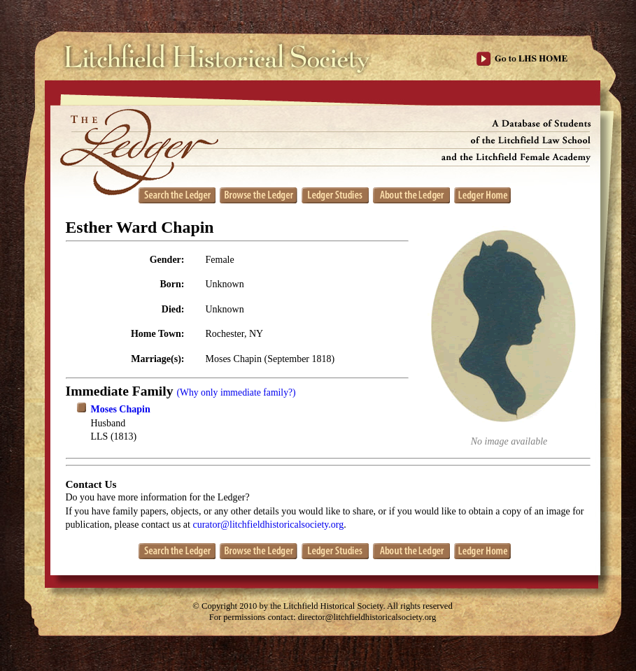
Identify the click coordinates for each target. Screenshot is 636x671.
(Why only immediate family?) (235, 392)
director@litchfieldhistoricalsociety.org (367, 617)
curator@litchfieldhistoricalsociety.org (268, 524)
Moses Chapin (120, 409)
